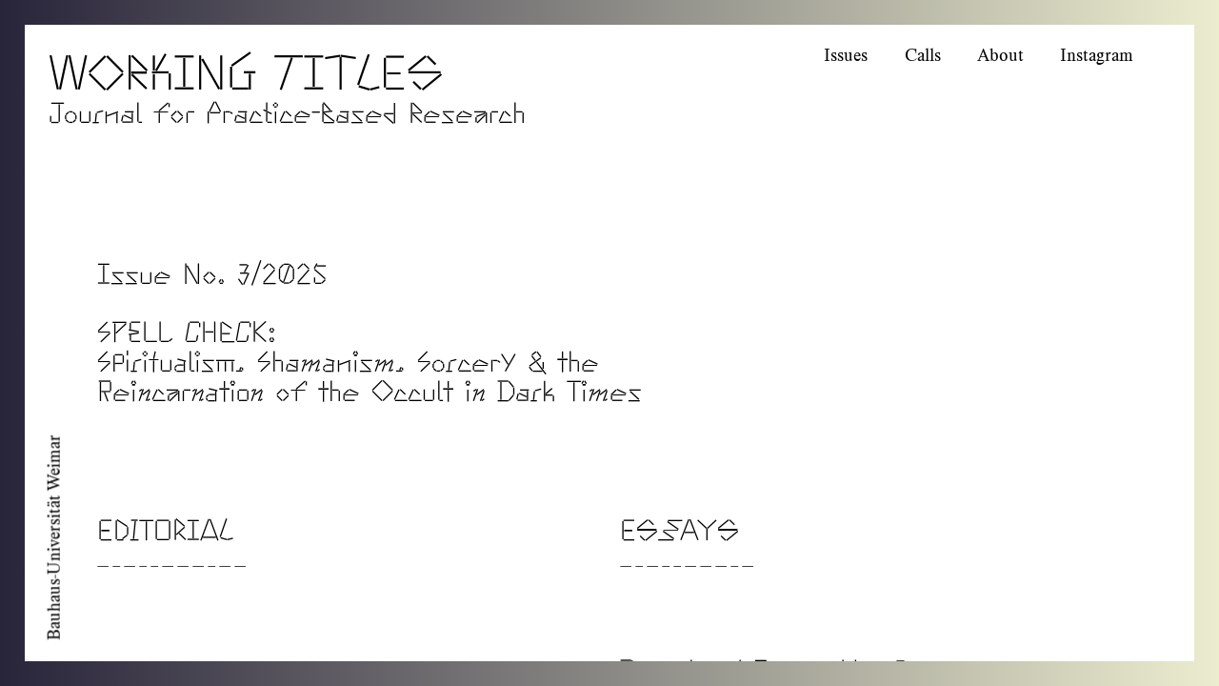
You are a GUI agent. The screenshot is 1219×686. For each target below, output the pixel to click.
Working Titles (246, 66)
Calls (923, 56)
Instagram (1096, 56)
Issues (846, 56)
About (1000, 56)
